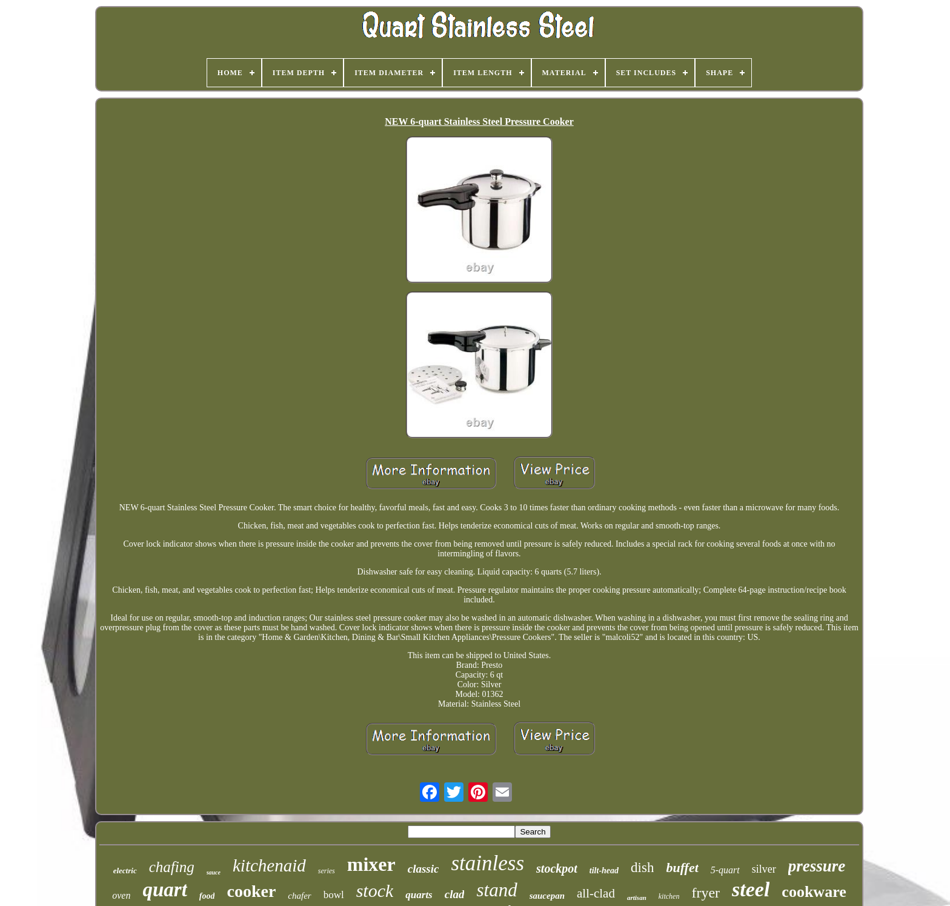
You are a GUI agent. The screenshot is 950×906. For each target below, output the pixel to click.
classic (423, 868)
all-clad (596, 893)
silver (764, 869)
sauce (214, 872)
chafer (299, 896)
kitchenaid (269, 865)
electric (125, 870)
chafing (171, 867)
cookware (814, 892)
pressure (817, 866)
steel (750, 889)
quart (164, 890)
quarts (418, 895)
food (207, 896)
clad (455, 894)
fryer (705, 893)
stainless (487, 863)
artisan (636, 897)
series (326, 871)
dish (642, 867)
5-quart (725, 870)
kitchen (669, 896)
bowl (334, 895)
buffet (682, 867)
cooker (251, 891)
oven (121, 895)
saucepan (547, 896)
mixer (371, 864)
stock (375, 891)
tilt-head (604, 870)
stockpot (556, 868)
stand (496, 890)
